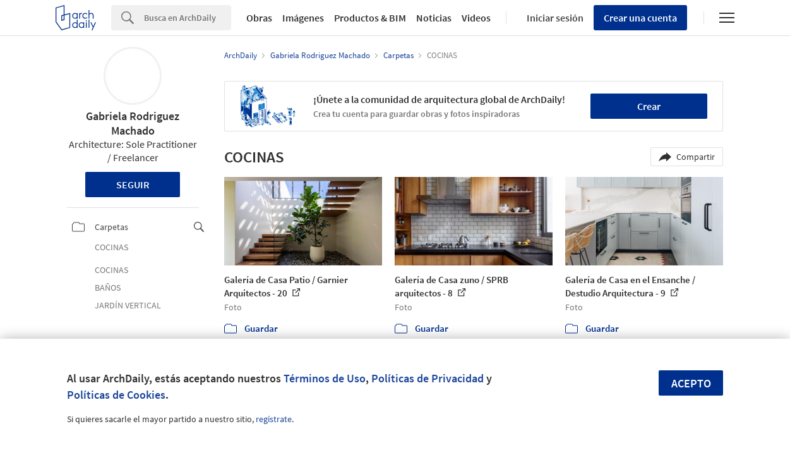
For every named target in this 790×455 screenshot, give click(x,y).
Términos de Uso (325, 378)
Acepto (691, 383)
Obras (259, 18)
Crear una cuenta (640, 17)
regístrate (274, 419)
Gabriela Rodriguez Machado (132, 123)
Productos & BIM (370, 18)
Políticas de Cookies (116, 394)
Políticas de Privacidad (427, 378)
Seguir (133, 184)
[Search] (187, 17)
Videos (476, 18)
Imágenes (303, 18)
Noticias (434, 18)
